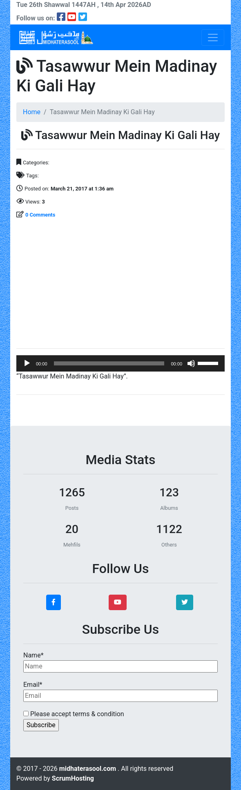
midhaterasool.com (88, 768)
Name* (120, 662)
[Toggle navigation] (212, 37)
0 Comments (40, 215)
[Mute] (191, 363)
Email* (120, 691)
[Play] (27, 363)
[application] (120, 363)
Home (31, 112)
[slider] (109, 363)
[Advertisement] (120, 285)
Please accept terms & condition (73, 714)
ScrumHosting (73, 778)
